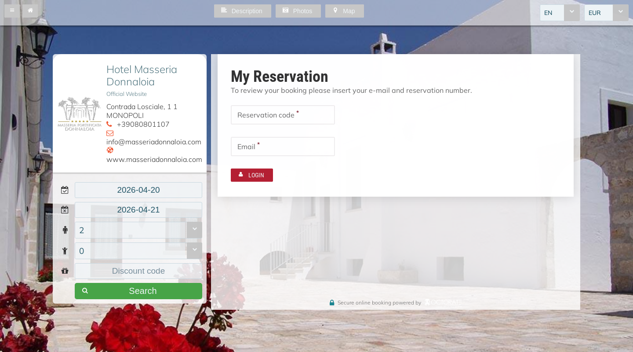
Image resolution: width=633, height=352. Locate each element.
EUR (595, 13)
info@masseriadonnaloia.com (153, 141)
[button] (12, 11)
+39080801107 (143, 124)
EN (548, 13)
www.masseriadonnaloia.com (154, 159)
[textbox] (138, 190)
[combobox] (560, 12)
